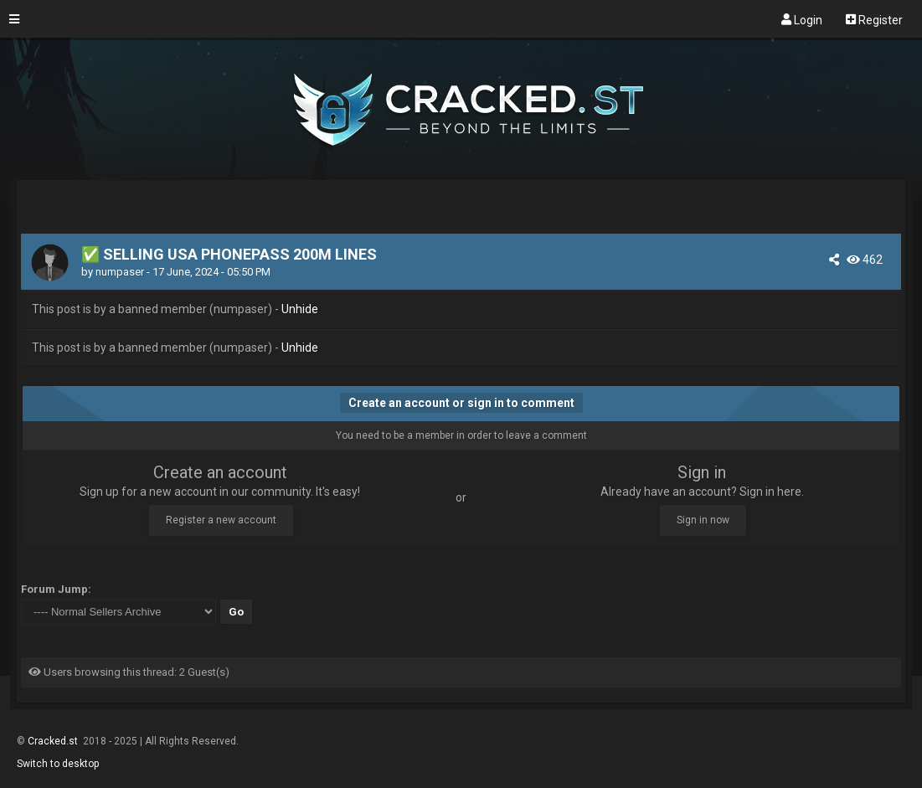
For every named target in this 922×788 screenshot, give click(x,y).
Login (801, 19)
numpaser (119, 271)
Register (874, 19)
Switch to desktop (58, 764)
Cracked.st (54, 741)
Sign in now (703, 520)
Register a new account (221, 520)
